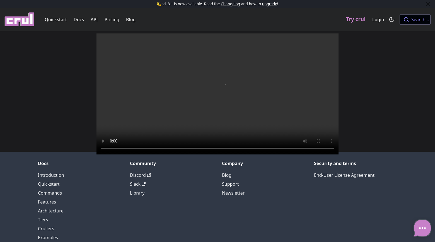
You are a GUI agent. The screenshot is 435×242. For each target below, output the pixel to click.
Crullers (46, 229)
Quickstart (56, 19)
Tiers (43, 220)
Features (47, 202)
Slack (138, 184)
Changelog (230, 3)
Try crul (356, 19)
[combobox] (415, 19)
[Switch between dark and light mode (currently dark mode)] (391, 19)
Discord (140, 175)
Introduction (51, 175)
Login (378, 19)
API (94, 19)
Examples (48, 237)
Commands (50, 193)
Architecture (51, 211)
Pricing (112, 19)
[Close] (428, 4)
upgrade (269, 3)
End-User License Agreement (344, 175)
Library (137, 193)
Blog (131, 19)
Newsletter (233, 193)
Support (230, 184)
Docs (79, 19)
